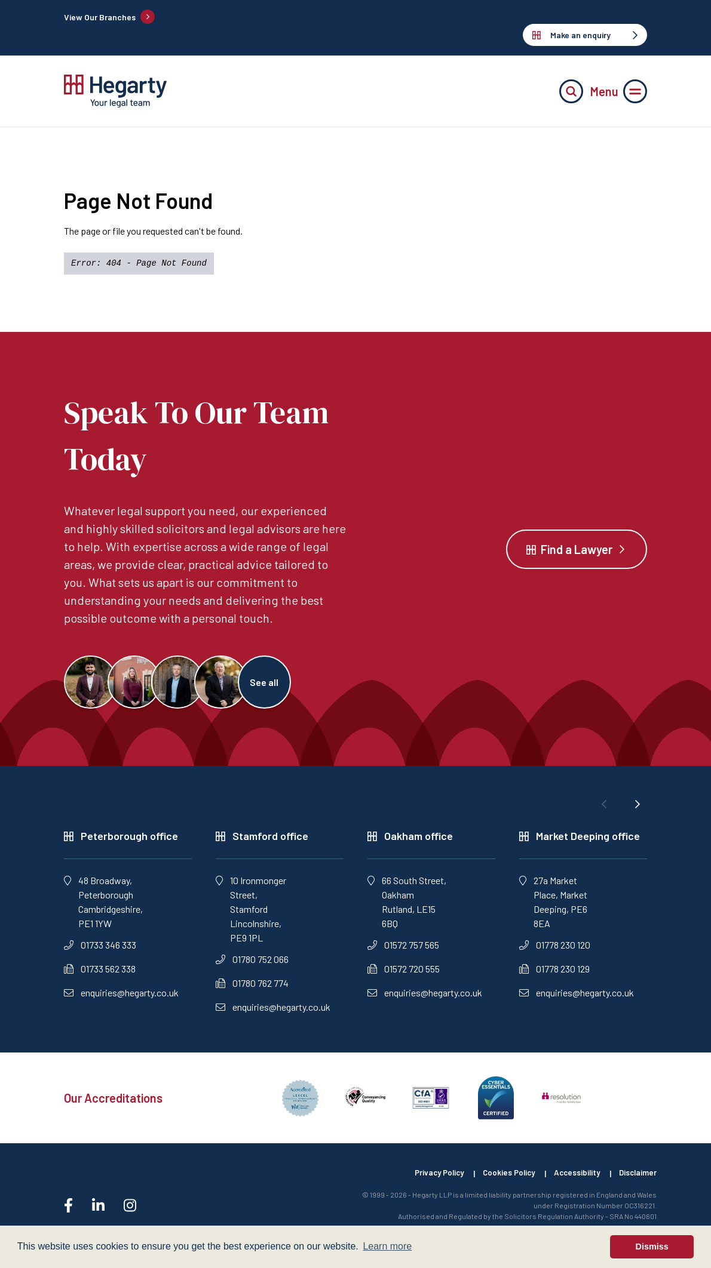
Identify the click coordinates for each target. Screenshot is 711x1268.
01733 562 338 (100, 975)
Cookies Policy (499, 1180)
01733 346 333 (100, 951)
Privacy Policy (424, 1180)
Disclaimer (637, 1180)
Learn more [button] (387, 1246)
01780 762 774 (252, 989)
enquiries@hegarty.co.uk (121, 999)
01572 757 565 (403, 951)
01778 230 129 (554, 975)
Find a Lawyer (576, 552)
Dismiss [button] (652, 1246)
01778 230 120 (554, 951)
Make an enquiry (585, 35)
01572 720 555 (403, 975)
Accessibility (572, 1180)
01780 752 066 (252, 965)
